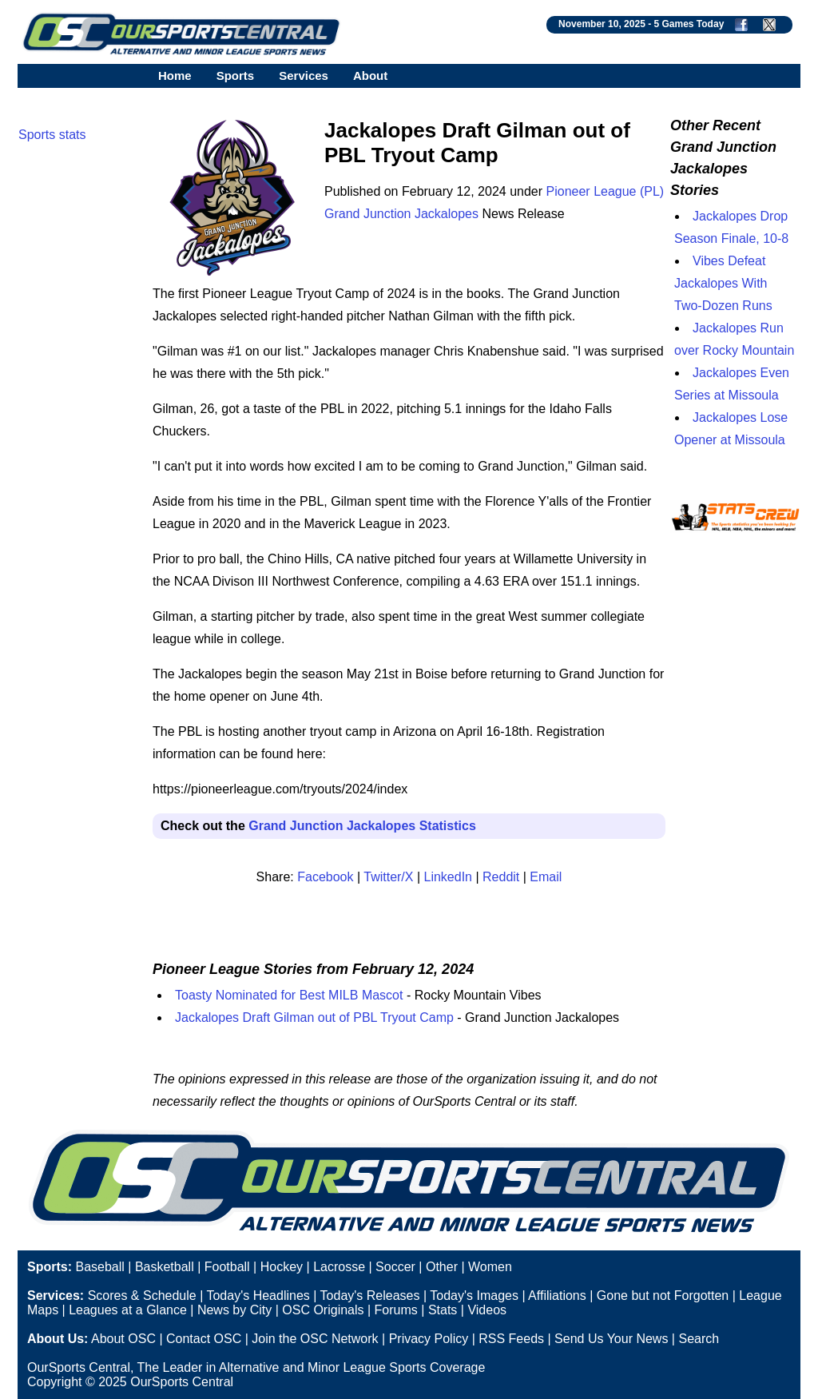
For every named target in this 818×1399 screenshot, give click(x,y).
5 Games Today (688, 24)
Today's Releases (370, 1295)
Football (227, 1267)
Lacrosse (339, 1267)
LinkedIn (448, 877)
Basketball (164, 1267)
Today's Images (474, 1295)
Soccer (395, 1267)
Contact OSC (203, 1338)
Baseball (99, 1267)
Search (698, 1338)
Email (546, 877)
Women (490, 1267)
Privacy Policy (429, 1338)
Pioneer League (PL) (605, 191)
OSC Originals (322, 1310)
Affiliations (557, 1295)
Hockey (281, 1267)
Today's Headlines (257, 1295)
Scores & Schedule (142, 1295)
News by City (234, 1310)
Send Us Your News (611, 1338)
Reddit (500, 877)
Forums (396, 1310)
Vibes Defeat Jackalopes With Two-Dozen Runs (723, 283)
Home (175, 75)
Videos (486, 1310)
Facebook (325, 877)
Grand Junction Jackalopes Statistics (362, 826)
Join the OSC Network (315, 1338)
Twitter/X (388, 877)
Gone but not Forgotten (663, 1295)
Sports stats (51, 134)
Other (442, 1267)
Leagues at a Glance (128, 1310)
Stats (442, 1310)
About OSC (123, 1338)
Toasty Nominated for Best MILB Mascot (289, 995)
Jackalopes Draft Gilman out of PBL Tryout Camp (314, 1017)
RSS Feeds (511, 1338)
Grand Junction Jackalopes (401, 214)
